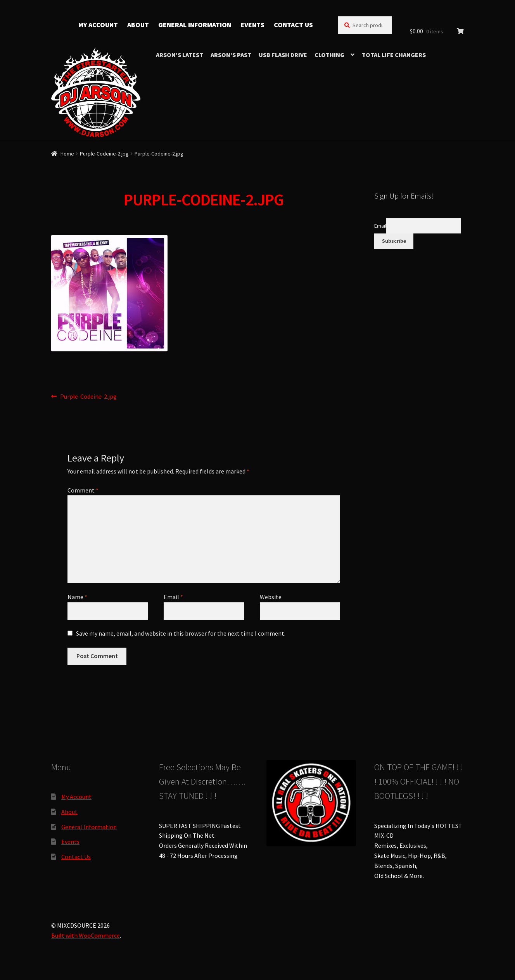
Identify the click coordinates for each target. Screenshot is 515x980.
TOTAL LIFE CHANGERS (394, 55)
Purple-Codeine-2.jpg (104, 153)
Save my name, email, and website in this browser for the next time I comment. (180, 633)
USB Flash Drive (283, 55)
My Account (98, 25)
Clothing (329, 55)
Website (271, 597)
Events (252, 25)
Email (173, 597)
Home (67, 153)
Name (77, 597)
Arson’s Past (231, 55)
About (138, 25)
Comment (83, 490)
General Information (194, 25)
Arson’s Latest (179, 55)
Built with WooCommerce (85, 935)
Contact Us (293, 25)
